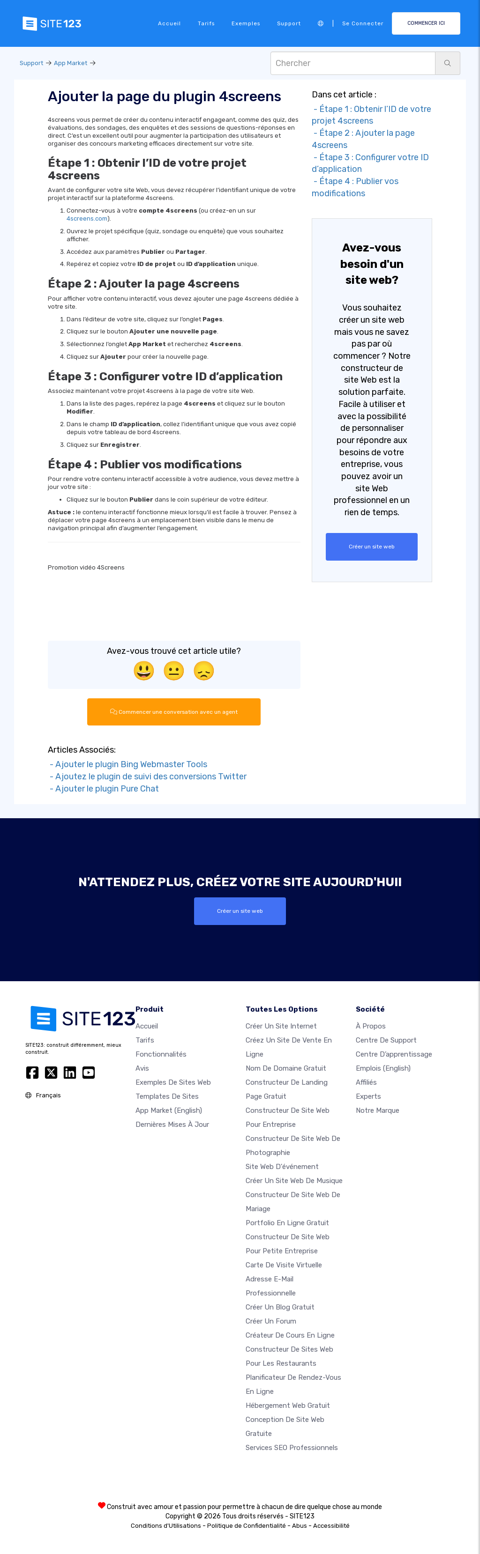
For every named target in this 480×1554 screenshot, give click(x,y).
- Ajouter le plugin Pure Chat (103, 788)
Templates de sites (167, 1096)
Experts (368, 1096)
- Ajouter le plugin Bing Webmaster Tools (127, 764)
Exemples (246, 23)
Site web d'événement (282, 1166)
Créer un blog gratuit (280, 1307)
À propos (371, 1026)
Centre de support (386, 1040)
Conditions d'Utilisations (166, 1525)
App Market (70, 63)
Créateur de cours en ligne (290, 1335)
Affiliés (366, 1082)
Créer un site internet (281, 1026)
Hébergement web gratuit (288, 1405)
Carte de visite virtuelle (284, 1265)
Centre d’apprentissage (394, 1054)
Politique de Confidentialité (246, 1525)
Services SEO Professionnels (292, 1447)
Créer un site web (371, 546)
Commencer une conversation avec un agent (174, 712)
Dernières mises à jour (172, 1124)
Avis (142, 1068)
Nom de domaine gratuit (286, 1068)
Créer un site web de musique (294, 1181)
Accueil (169, 23)
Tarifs (206, 23)
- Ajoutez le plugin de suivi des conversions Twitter (147, 776)
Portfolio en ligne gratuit (287, 1223)
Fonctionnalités (161, 1054)
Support (289, 23)
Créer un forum (271, 1321)
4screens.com (87, 218)
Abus (299, 1525)
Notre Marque (377, 1110)
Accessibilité (331, 1525)
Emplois (383, 1068)
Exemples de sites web (173, 1082)
